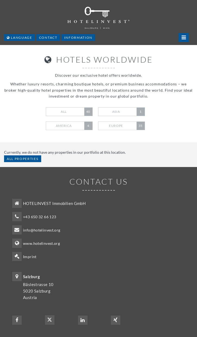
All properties (22, 159)
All (76, 112)
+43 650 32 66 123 (39, 216)
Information (78, 38)
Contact (48, 38)
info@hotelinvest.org (41, 230)
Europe (127, 126)
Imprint (30, 256)
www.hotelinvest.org (41, 243)
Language (19, 38)
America (74, 126)
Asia (128, 112)
